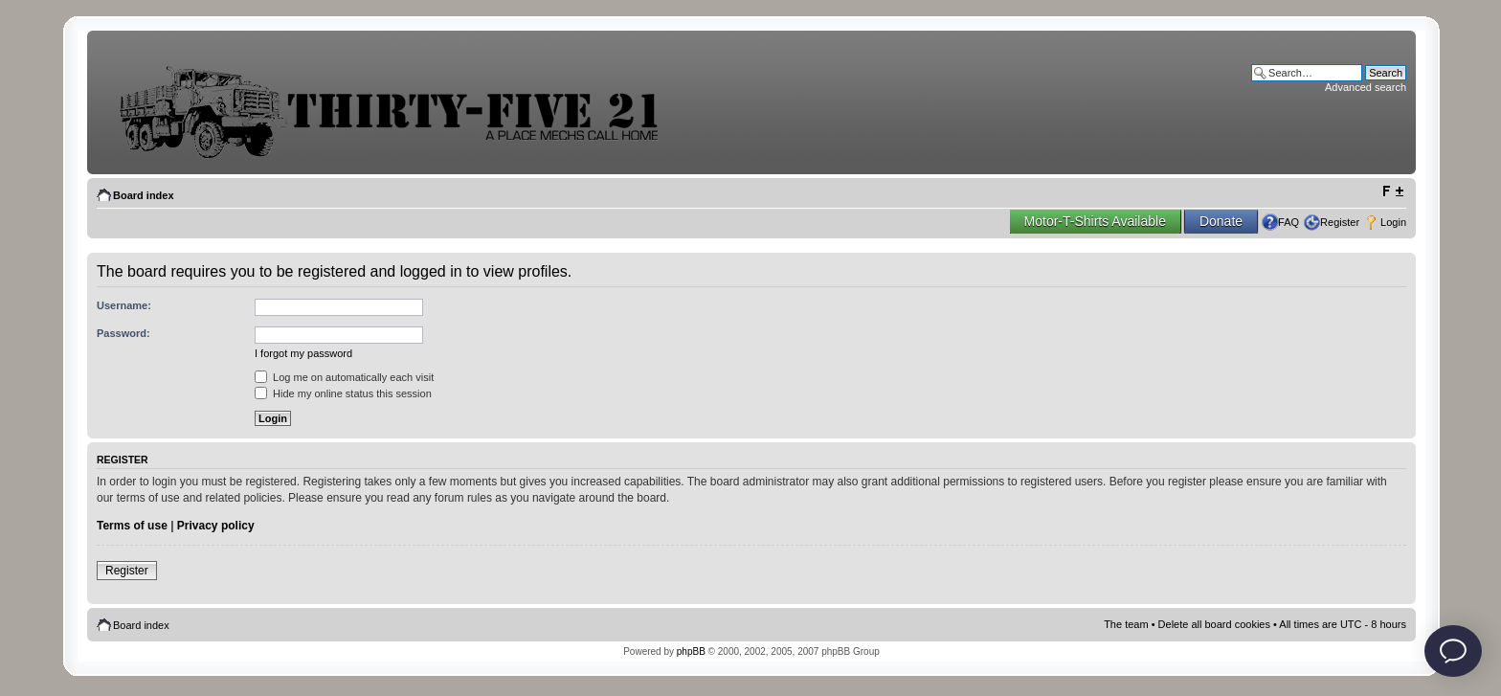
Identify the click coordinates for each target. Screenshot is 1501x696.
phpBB (691, 651)
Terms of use (132, 525)
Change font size (1392, 191)
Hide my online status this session (343, 393)
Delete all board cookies (1214, 624)
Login (1393, 222)
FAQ (1288, 222)
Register (1339, 222)
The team (1126, 624)
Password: (123, 333)
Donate (1221, 221)
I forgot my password (303, 353)
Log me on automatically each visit (344, 377)
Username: (124, 305)
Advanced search (1365, 87)
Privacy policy (216, 525)
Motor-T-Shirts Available (1095, 221)
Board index (143, 195)
